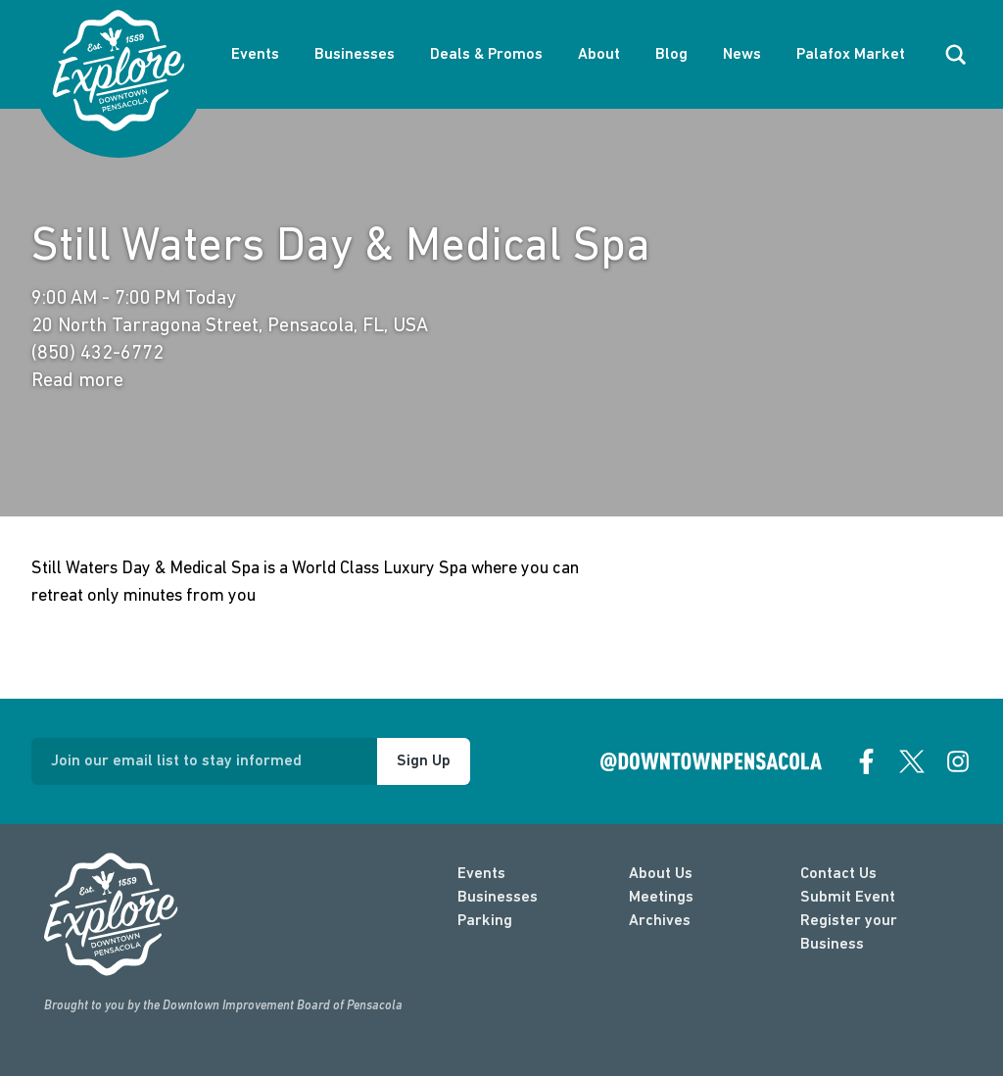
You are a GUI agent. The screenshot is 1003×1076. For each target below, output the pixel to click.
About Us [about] (661, 874)
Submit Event (847, 897)
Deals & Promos (486, 55)
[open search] (956, 54)
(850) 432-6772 (97, 354)
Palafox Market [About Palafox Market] (850, 55)
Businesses (354, 55)
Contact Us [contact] (838, 874)
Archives (660, 921)
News (742, 55)
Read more (77, 381)
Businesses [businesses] (497, 897)
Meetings (661, 897)
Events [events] (481, 874)
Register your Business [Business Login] (848, 932)
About (599, 55)
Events (255, 55)
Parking (484, 921)
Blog (671, 55)
